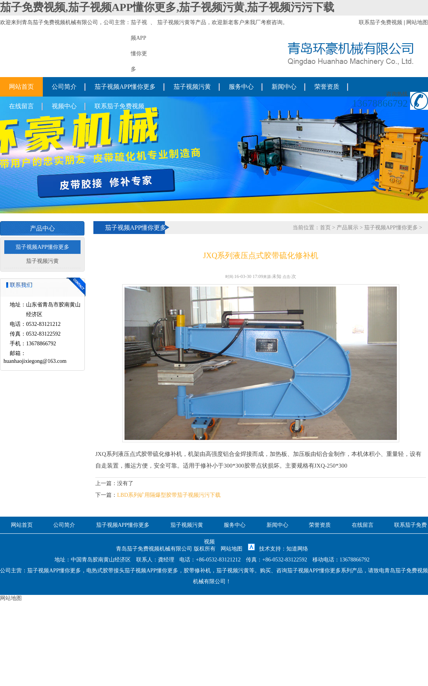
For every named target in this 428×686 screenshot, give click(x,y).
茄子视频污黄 (173, 22)
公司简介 (64, 86)
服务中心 (241, 86)
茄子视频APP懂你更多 (125, 86)
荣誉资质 (326, 86)
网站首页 (21, 86)
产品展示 (347, 227)
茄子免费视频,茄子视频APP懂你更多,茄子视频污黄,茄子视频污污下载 (167, 7)
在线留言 (21, 106)
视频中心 (64, 106)
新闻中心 (284, 86)
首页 (325, 227)
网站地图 (417, 22)
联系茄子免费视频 (380, 22)
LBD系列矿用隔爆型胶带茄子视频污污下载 (169, 495)
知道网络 (297, 549)
